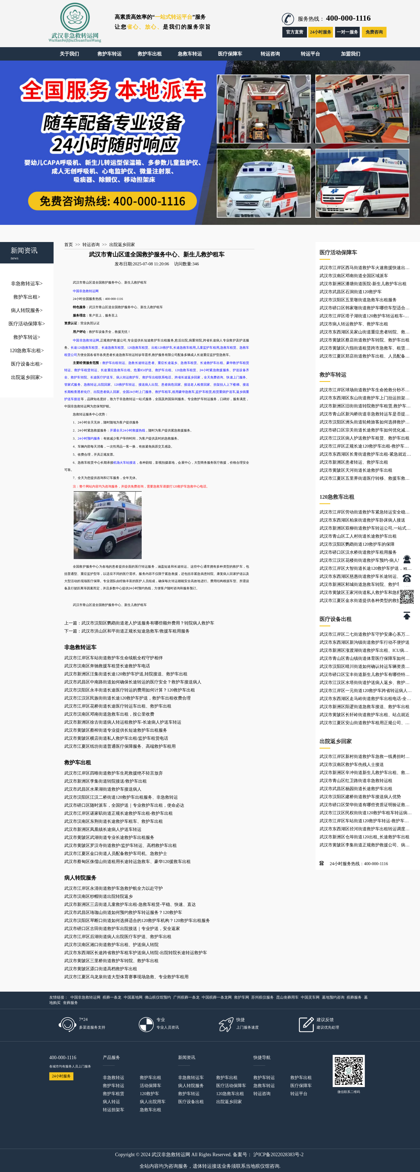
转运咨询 (91, 244)
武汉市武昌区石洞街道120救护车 (351, 291)
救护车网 (241, 997)
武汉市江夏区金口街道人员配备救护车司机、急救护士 (115, 853)
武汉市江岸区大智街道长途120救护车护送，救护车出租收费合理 (366, 569)
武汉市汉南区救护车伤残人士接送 (352, 764)
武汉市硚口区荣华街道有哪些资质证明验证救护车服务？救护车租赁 (365, 805)
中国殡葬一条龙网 (217, 997)
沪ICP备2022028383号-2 (278, 1154)
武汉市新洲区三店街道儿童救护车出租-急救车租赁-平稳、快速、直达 (130, 904)
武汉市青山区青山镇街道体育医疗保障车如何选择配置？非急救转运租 (365, 659)
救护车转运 (26, 337)
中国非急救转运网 (85, 997)
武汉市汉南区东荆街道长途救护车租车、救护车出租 (113, 821)
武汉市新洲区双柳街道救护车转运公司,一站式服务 (365, 529)
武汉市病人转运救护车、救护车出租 (354, 324)
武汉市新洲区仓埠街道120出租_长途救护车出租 (365, 837)
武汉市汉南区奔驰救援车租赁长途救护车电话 (107, 666)
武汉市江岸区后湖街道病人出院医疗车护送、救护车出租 (117, 936)
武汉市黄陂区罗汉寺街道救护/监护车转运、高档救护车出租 (120, 845)
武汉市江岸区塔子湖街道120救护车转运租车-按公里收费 (364, 317)
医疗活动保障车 (27, 323)
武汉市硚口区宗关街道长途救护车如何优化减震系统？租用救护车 (365, 431)
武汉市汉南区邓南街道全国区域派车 (354, 275)
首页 (68, 244)
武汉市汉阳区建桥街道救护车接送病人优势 (360, 796)
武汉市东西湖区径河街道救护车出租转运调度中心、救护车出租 (365, 830)
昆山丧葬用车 (287, 997)
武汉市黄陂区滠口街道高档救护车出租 (100, 968)
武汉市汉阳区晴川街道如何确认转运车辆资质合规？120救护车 (365, 667)
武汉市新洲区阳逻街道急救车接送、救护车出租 (365, 706)
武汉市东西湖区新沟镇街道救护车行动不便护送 (365, 642)
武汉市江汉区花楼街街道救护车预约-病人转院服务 (365, 561)
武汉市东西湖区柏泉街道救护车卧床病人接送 (362, 520)
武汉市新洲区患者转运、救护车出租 (354, 462)
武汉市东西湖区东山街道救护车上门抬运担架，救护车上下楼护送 (365, 399)
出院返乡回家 (27, 377)
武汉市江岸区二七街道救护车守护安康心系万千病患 (365, 635)
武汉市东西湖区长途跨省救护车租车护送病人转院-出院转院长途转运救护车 (135, 952)
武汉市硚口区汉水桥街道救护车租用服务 (358, 552)
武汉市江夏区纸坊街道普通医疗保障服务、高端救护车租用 (120, 746)
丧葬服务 (70, 1003)
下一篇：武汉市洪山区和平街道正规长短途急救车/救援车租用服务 (127, 631)
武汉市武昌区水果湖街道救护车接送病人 (102, 789)
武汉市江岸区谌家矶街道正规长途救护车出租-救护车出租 (118, 813)
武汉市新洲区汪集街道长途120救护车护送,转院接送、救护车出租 (126, 674)
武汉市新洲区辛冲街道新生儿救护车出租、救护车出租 (365, 773)
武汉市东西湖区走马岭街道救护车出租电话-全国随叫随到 (365, 699)
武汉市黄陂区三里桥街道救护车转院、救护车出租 (111, 960)
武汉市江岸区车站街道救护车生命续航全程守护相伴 (113, 658)
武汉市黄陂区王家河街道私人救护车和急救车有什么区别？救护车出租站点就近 (365, 593)
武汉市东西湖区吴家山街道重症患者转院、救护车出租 (365, 333)
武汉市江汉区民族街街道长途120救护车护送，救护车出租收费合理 (127, 698)
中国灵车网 (310, 997)
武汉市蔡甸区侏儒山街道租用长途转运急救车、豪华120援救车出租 (127, 861)
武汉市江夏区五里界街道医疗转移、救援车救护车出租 (365, 479)
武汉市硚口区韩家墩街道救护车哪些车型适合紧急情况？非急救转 (365, 309)
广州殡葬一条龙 (186, 997)
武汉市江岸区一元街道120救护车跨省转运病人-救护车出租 (364, 691)
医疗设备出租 (27, 364)
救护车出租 (26, 297)
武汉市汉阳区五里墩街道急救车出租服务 (358, 299)
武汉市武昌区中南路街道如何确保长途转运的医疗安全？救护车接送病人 (132, 682)
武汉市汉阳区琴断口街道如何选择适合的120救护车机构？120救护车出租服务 (137, 920)
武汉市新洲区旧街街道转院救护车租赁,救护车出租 (365, 407)
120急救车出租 (27, 350)
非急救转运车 (27, 283)
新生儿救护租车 (151, 307)
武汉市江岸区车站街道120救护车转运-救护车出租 (364, 821)
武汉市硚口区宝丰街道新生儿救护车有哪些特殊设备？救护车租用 (365, 675)
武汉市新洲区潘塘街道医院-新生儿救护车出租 (363, 283)
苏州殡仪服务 (262, 997)
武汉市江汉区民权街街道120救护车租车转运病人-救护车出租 (363, 813)
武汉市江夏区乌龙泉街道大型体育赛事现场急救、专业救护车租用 (126, 976)
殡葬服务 (354, 997)
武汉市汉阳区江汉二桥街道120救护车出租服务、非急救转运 (121, 797)
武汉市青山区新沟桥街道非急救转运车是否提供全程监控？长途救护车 (365, 415)
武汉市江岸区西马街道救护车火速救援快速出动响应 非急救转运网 (365, 268)
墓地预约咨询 (333, 997)
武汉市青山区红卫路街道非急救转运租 (356, 780)
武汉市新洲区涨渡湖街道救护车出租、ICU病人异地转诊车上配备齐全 (364, 651)
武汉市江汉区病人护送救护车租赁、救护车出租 (365, 438)
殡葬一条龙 (112, 997)
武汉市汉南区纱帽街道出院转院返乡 (98, 896)
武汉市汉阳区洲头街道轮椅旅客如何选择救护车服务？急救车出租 (365, 423)
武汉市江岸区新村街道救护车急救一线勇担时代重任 (365, 757)
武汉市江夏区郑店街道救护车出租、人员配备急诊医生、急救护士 (365, 357)
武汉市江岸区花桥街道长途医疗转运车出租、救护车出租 (117, 706)
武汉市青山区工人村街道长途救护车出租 (358, 536)
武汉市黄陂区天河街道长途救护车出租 (356, 470)
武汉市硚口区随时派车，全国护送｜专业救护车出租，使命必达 (124, 805)
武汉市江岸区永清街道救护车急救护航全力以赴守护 (113, 888)
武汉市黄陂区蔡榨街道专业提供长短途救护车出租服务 (115, 730)
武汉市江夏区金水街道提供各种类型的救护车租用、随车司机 (365, 601)
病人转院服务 (27, 310)
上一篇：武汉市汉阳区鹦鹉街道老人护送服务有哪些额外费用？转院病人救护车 (139, 623)
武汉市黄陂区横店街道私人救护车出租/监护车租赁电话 (116, 738)
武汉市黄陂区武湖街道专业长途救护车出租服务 (109, 837)
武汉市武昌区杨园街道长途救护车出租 (356, 788)
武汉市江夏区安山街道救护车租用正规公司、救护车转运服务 (365, 723)
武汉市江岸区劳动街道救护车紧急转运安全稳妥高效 (365, 513)
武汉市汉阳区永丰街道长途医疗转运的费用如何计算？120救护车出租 (129, 690)
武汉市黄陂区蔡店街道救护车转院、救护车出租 (365, 340)
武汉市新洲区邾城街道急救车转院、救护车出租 (365, 584)
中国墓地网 (133, 997)
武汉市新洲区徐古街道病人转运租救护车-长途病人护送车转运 (122, 722)
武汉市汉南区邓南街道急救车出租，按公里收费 (109, 714)
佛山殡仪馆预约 (158, 997)
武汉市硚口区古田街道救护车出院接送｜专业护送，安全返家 (122, 928)
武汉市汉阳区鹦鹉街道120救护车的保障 (357, 544)
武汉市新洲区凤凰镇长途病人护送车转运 (102, 829)
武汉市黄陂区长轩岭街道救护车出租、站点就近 (365, 714)
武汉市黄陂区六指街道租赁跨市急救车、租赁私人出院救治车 (365, 349)
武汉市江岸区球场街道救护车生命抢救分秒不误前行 (365, 391)
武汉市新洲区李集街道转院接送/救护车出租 (105, 781)
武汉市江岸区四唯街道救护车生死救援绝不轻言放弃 (113, 773)
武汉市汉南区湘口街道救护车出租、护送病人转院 (111, 944)
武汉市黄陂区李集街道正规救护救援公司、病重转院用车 (365, 846)
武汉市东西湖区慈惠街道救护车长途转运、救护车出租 (365, 577)
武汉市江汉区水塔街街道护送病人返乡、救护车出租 (365, 683)
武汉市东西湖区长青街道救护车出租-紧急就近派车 (365, 455)
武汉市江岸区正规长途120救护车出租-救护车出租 (364, 447)
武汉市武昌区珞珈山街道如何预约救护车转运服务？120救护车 (123, 912)
